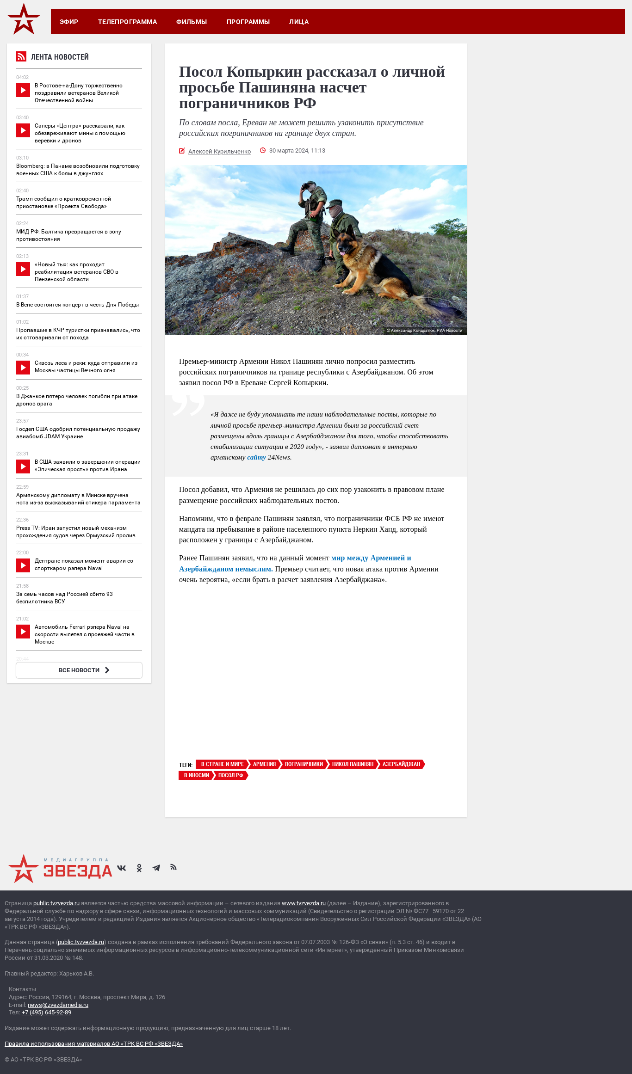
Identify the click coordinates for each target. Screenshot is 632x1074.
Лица (299, 21)
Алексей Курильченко (219, 151)
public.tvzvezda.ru (56, 903)
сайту (256, 457)
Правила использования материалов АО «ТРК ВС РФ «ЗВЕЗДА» (94, 1043)
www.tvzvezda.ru (304, 903)
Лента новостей (52, 58)
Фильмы (191, 21)
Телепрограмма (127, 21)
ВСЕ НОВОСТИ (85, 670)
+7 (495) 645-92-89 (46, 1012)
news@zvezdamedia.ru (58, 1004)
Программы (248, 21)
